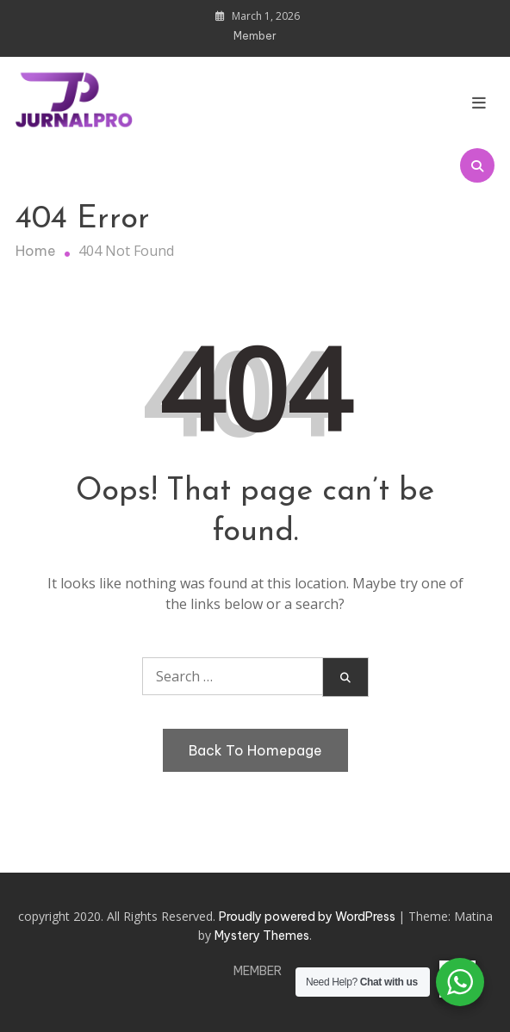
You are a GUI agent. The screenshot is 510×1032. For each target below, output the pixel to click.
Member (255, 35)
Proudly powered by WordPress (308, 916)
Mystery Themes (262, 935)
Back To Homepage (255, 750)
